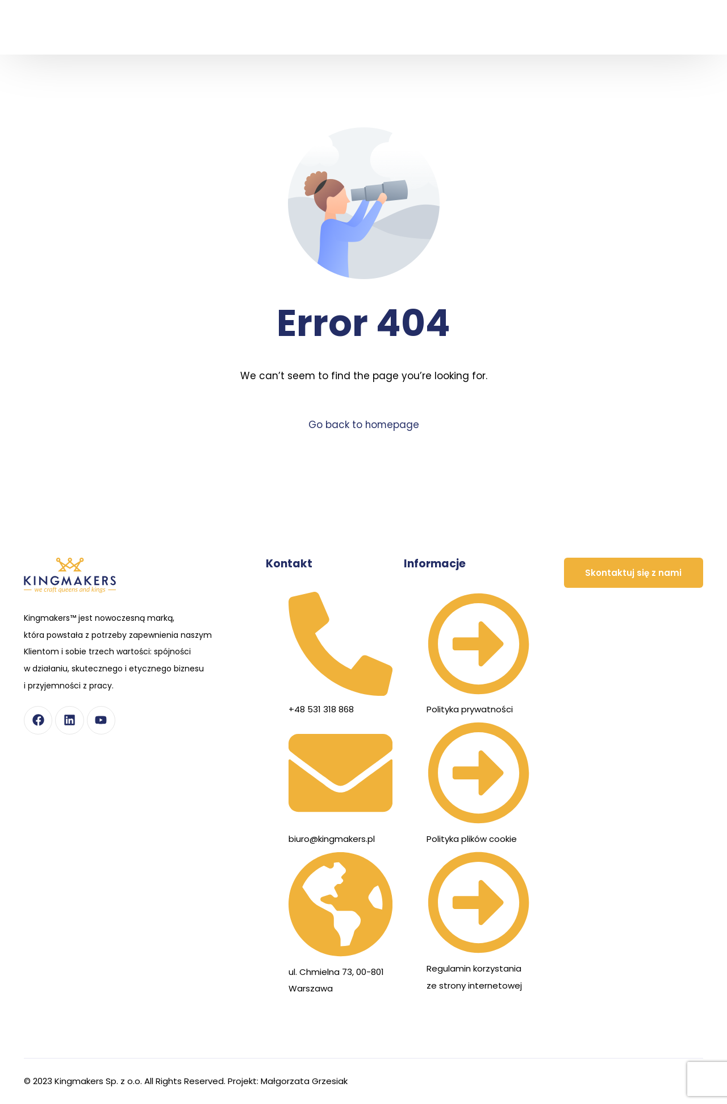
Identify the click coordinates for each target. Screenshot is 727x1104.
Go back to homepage (364, 424)
